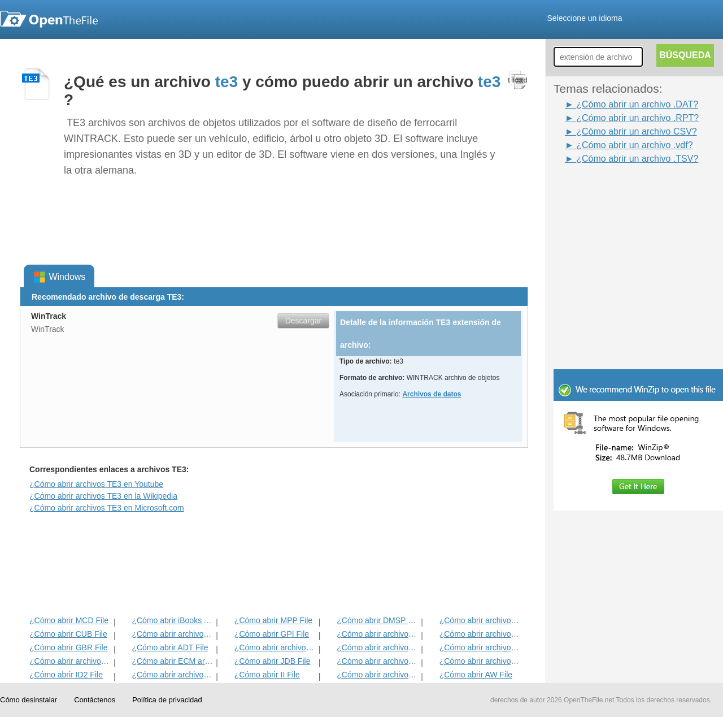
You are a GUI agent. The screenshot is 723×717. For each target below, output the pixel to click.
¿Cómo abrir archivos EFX (480, 647)
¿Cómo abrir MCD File (68, 620)
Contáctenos (94, 700)
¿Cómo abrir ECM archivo (173, 661)
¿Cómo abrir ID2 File (66, 674)
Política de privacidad (167, 700)
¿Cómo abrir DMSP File (378, 620)
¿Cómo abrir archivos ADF (480, 620)
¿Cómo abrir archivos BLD (378, 661)
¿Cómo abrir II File (267, 674)
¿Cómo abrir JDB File (272, 661)
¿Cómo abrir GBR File (68, 647)
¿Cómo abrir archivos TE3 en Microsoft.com (106, 507)
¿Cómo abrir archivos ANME (378, 647)
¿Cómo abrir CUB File (68, 633)
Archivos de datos (431, 394)
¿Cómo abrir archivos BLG (480, 661)
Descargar (303, 320)
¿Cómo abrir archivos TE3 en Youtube (96, 484)
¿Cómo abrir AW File (475, 674)
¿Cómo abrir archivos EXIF (70, 661)
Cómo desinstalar (28, 700)
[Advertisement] (638, 293)
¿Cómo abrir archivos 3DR (378, 633)
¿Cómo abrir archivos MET (173, 633)
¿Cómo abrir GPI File (271, 633)
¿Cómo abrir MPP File (273, 620)
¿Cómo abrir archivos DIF (480, 633)
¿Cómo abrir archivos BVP (275, 647)
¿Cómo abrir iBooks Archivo (173, 620)
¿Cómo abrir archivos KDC (378, 674)
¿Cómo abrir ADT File (170, 647)
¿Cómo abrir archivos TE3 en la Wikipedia (103, 495)
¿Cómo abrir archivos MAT (173, 674)
